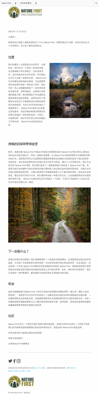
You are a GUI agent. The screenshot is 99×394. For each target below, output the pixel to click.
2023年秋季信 (25, 3)
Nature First (6, 3)
